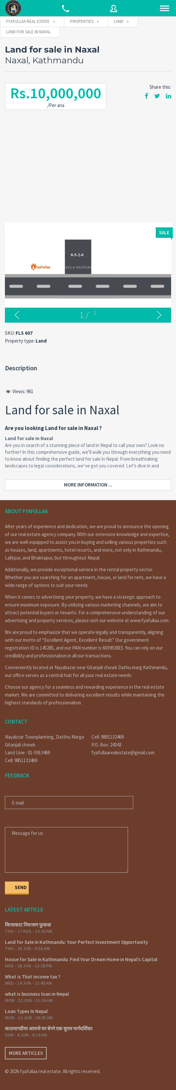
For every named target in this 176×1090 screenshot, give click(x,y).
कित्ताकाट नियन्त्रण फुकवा (28, 925)
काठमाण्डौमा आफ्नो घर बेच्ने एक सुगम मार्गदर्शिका (48, 1028)
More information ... (88, 485)
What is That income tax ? (32, 977)
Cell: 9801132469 (107, 737)
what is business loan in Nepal (37, 994)
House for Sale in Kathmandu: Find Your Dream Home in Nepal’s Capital (81, 959)
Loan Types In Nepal (26, 1011)
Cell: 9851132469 (21, 760)
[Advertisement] (88, 163)
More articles (26, 1053)
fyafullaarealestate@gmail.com (122, 752)
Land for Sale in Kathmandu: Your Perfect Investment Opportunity (76, 942)
